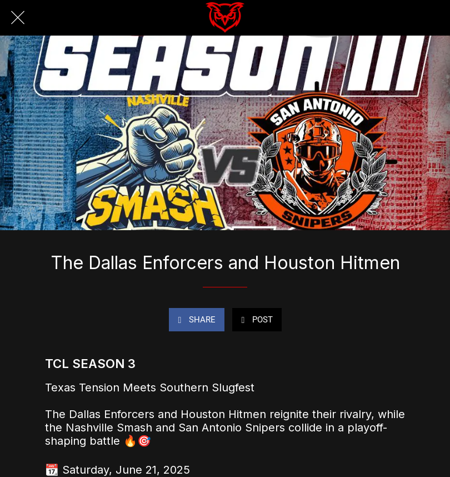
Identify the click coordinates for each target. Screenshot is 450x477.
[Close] (17, 17)
